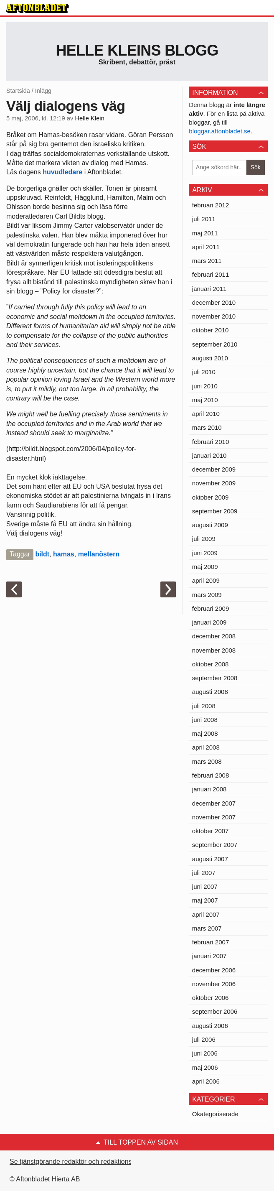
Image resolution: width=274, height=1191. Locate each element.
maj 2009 (205, 566)
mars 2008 (207, 761)
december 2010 (214, 302)
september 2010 (214, 344)
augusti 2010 (210, 358)
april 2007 (206, 914)
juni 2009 (205, 552)
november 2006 (214, 983)
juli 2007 (204, 872)
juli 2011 (204, 218)
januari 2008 (209, 789)
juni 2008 (205, 719)
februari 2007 (210, 942)
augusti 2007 (210, 858)
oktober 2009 (210, 497)
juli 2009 (204, 538)
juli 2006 (204, 1039)
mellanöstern (99, 554)
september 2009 (214, 511)
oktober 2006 (210, 997)
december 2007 (214, 803)
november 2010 (214, 316)
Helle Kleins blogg (137, 50)
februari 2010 (210, 441)
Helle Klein (89, 118)
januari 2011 (209, 288)
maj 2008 (205, 733)
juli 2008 (204, 705)
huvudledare (62, 172)
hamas (63, 554)
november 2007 (214, 817)
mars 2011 (207, 260)
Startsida (18, 90)
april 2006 (206, 1081)
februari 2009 (210, 608)
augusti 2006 (210, 1025)
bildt (42, 554)
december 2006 (214, 970)
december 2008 (214, 636)
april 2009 (206, 580)
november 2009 (214, 483)
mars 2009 (207, 594)
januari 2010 (209, 455)
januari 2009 (209, 622)
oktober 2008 (210, 664)
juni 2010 (205, 386)
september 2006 (214, 1011)
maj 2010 (205, 399)
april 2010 (206, 413)
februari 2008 (210, 775)
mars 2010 (207, 427)
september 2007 (214, 844)
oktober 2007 (210, 830)
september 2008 (214, 677)
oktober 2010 (210, 330)
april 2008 (206, 747)
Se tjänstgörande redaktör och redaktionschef (77, 1161)
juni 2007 (205, 886)
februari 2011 (210, 274)
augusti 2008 (210, 691)
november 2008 (214, 650)
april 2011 (206, 246)
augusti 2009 (210, 524)
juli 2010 (204, 371)
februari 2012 (210, 205)
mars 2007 (207, 928)
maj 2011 (205, 233)
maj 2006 (205, 1067)
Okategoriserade (215, 1113)
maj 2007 (205, 900)
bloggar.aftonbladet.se (220, 131)
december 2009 (214, 469)
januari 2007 (209, 955)
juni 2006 (205, 1053)
